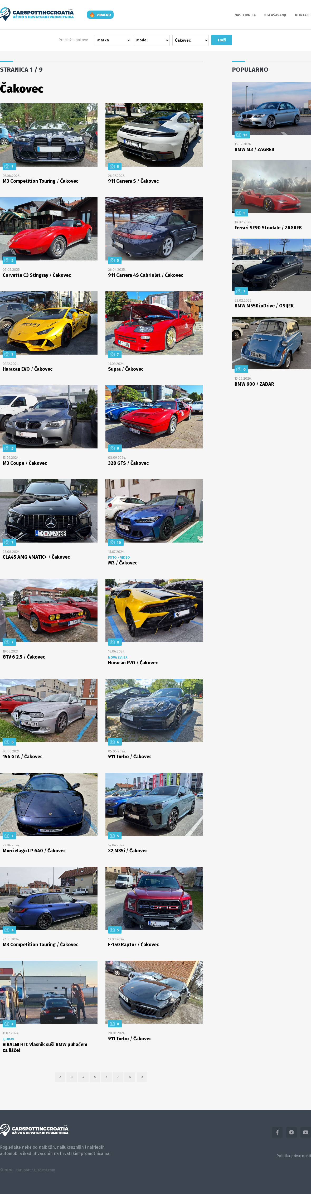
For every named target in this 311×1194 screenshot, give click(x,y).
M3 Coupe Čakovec (25, 463)
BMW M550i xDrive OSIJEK (264, 306)
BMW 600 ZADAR (254, 384)
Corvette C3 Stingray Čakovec (37, 275)
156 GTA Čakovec (22, 757)
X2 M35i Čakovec (128, 851)
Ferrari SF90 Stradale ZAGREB (268, 228)
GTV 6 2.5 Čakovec (24, 657)
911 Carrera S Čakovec (133, 181)
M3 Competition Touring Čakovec (40, 181)
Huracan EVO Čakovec (27, 369)
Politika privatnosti (293, 1155)
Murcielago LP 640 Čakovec (34, 851)
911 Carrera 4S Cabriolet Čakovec (145, 275)
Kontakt (303, 15)
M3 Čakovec (122, 563)
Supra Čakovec (125, 369)
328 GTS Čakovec (128, 463)
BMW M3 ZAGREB (254, 149)
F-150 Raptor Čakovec (133, 945)
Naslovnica (245, 15)
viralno (104, 15)
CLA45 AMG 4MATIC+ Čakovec (36, 557)
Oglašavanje (275, 15)
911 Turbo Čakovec (130, 757)
